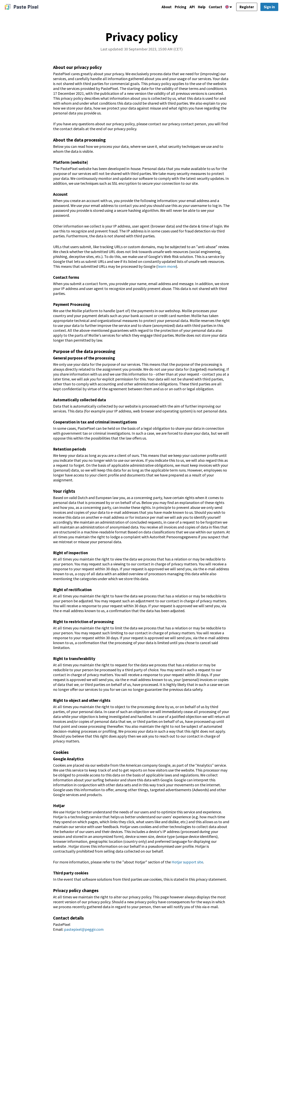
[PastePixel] (21, 7)
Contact (213, 7)
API (189, 7)
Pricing (176, 7)
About (161, 7)
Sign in (269, 7)
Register (246, 7)
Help (199, 7)
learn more (167, 266)
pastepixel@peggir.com (84, 929)
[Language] (227, 7)
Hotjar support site (187, 861)
